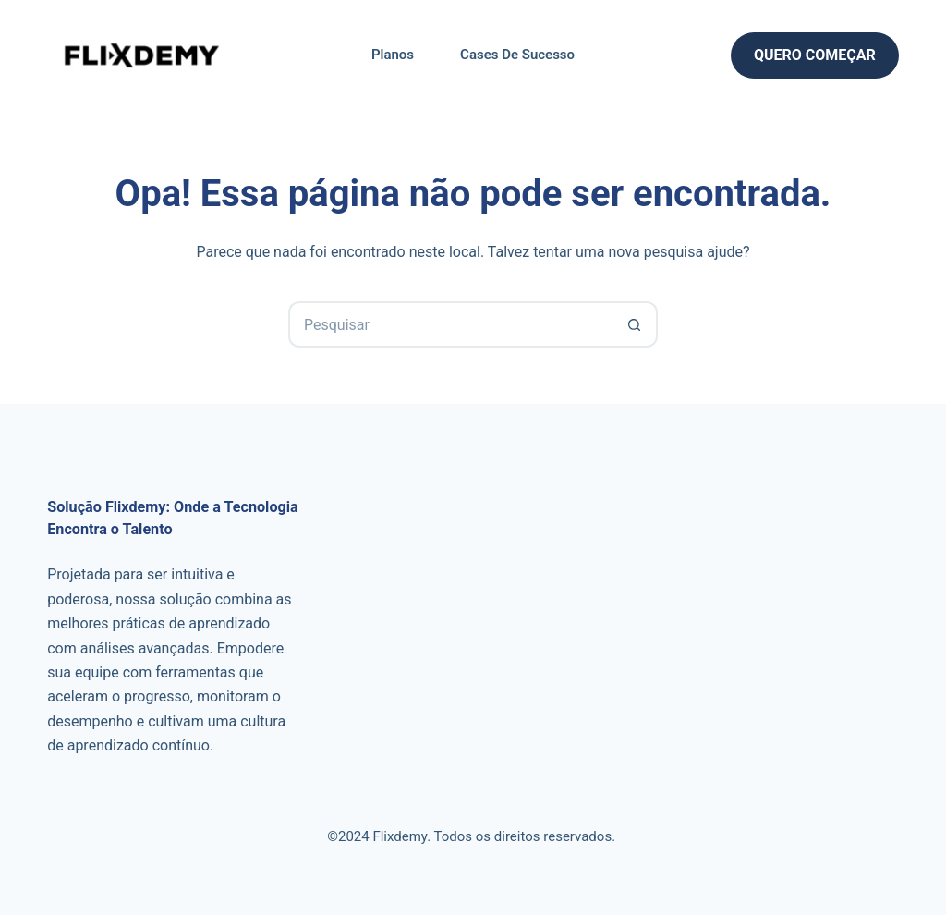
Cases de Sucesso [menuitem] (517, 54)
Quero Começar (815, 55)
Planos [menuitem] (392, 54)
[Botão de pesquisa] (635, 324)
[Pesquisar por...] (450, 324)
